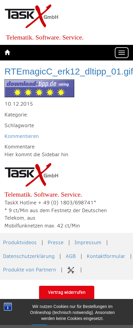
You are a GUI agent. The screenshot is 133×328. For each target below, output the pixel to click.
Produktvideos (20, 242)
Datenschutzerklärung (29, 256)
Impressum (88, 242)
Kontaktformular (106, 256)
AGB (71, 256)
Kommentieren (21, 136)
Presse (56, 242)
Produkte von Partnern (29, 269)
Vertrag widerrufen (66, 292)
